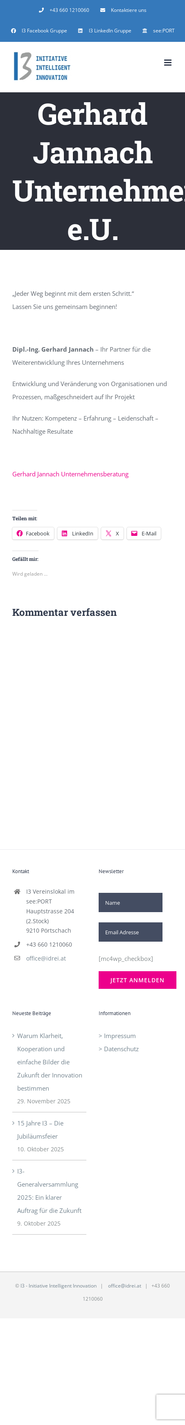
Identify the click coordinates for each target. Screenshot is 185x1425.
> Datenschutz (119, 1049)
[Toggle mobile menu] (168, 62)
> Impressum (117, 1036)
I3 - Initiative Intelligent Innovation (58, 1285)
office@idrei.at (46, 958)
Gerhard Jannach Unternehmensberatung (70, 474)
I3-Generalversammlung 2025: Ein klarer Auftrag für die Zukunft (49, 1191)
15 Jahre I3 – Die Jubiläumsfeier (40, 1129)
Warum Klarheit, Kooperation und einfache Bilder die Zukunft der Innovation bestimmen (49, 1062)
